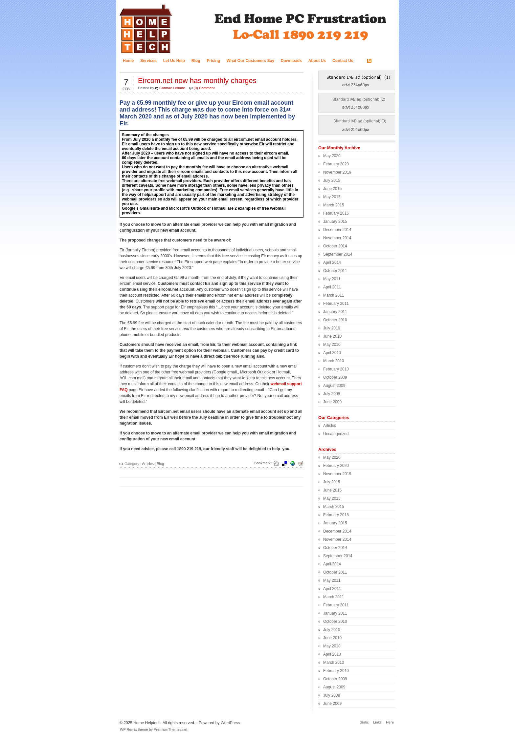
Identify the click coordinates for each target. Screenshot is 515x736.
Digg (278, 463)
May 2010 (332, 344)
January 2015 (335, 221)
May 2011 (332, 279)
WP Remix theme (134, 729)
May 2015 (332, 197)
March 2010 (333, 361)
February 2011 (336, 303)
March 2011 (333, 295)
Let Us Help (174, 60)
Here (390, 722)
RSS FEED (383, 61)
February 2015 (336, 213)
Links (377, 722)
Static (364, 722)
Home (128, 60)
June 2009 (332, 402)
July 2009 (331, 393)
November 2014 (337, 238)
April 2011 (332, 287)
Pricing (213, 60)
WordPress (230, 723)
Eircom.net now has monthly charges (197, 80)
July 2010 (331, 328)
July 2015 (331, 180)
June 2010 (332, 336)
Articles (148, 464)
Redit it (302, 463)
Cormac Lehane (172, 88)
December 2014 (337, 229)
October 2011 (335, 270)
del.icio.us (286, 463)
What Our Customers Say (250, 60)
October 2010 (335, 320)
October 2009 (335, 377)
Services (148, 60)
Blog (195, 60)
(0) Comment (203, 88)
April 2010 (332, 352)
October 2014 (335, 246)
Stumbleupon (294, 463)
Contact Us (342, 60)
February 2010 (336, 369)
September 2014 (337, 254)
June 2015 (332, 188)
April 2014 (332, 262)
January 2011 (335, 311)
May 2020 (332, 156)
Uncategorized (335, 433)
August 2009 (334, 385)
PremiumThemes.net (170, 729)
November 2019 (337, 172)
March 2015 (333, 205)
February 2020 (336, 164)
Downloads (291, 60)
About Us (317, 60)
